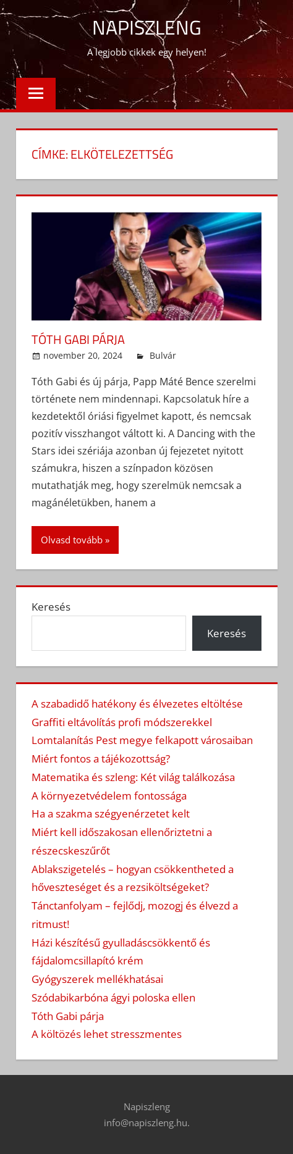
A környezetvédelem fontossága (109, 795)
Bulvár (163, 355)
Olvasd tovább (72, 539)
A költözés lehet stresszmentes (107, 1034)
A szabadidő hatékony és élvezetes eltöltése (137, 703)
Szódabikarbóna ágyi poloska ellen (113, 997)
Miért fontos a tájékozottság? (101, 758)
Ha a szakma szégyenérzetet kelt (111, 813)
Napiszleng (147, 27)
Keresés (51, 607)
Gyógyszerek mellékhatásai (97, 979)
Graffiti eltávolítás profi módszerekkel (122, 722)
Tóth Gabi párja (78, 339)
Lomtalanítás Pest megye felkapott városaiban (142, 740)
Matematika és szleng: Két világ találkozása (133, 777)
